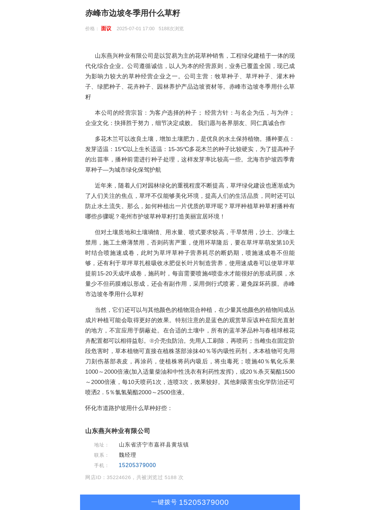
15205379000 (137, 465)
